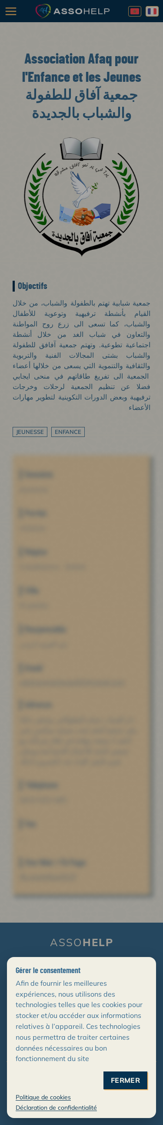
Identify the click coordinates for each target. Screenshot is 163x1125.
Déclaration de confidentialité (56, 1107)
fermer (125, 1080)
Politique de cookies (43, 1097)
